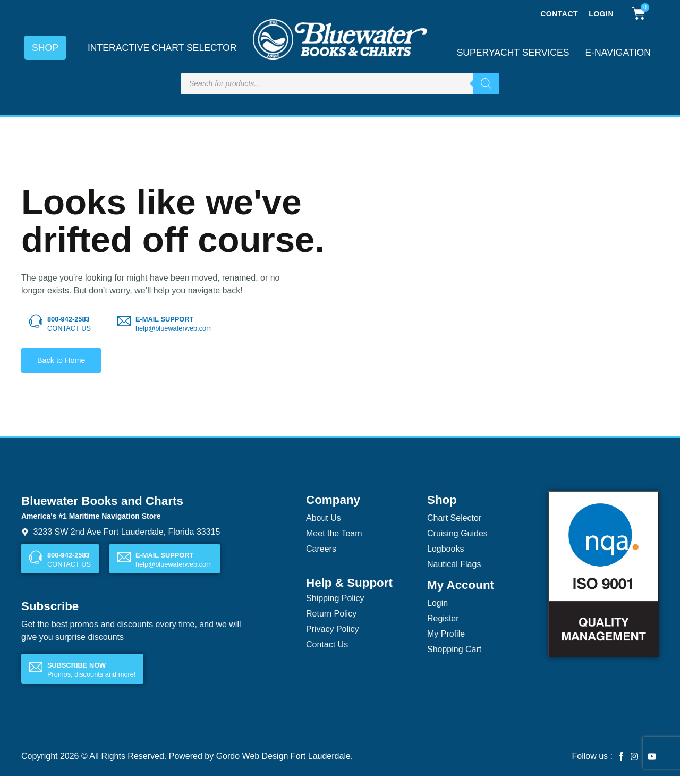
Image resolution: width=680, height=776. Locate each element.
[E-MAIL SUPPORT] (124, 321)
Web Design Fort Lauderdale (296, 756)
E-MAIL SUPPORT (164, 319)
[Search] (486, 83)
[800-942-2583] (35, 321)
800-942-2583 (68, 319)
